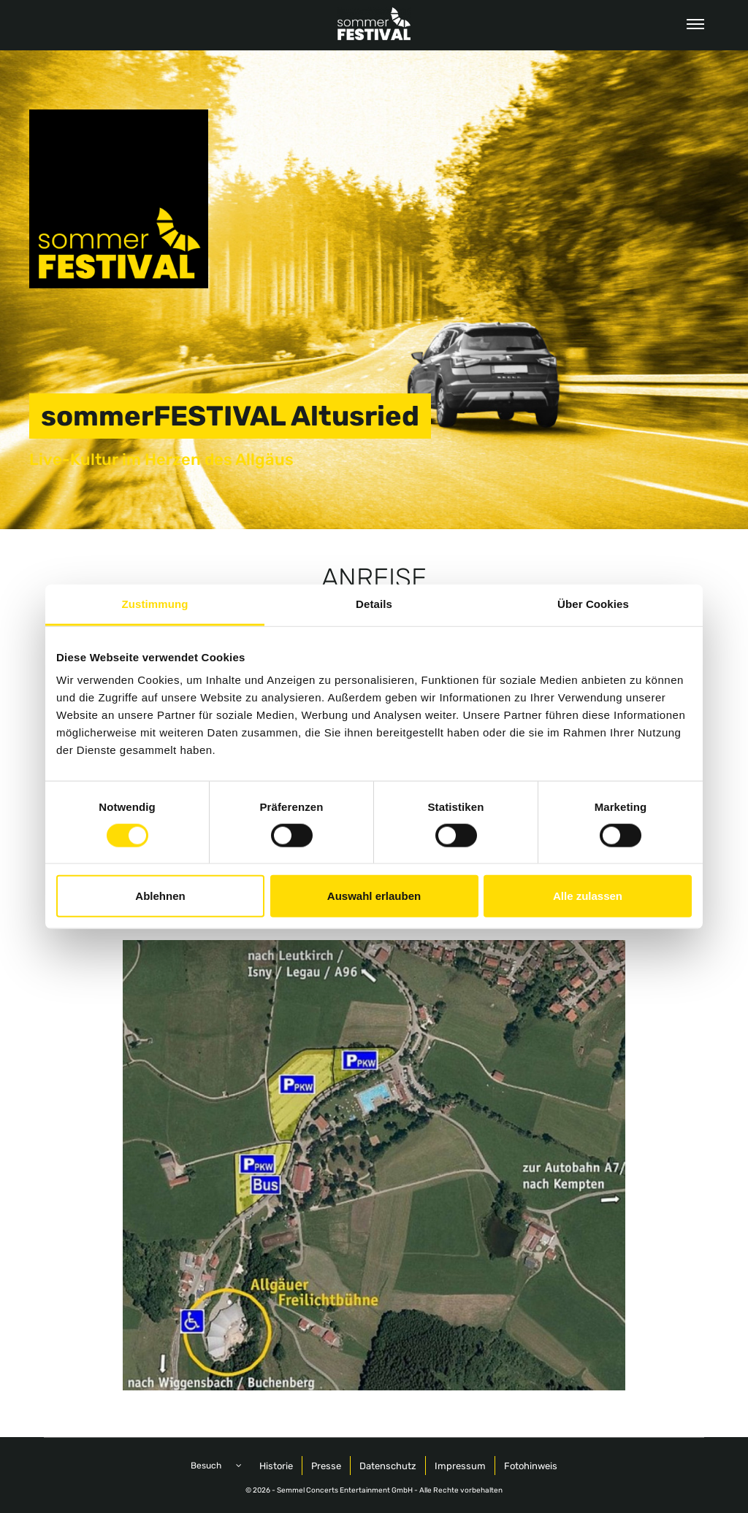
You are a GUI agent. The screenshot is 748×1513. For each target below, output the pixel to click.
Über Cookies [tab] (593, 603)
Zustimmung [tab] (155, 603)
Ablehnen (160, 896)
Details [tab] (374, 603)
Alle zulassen (587, 896)
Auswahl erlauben (374, 896)
